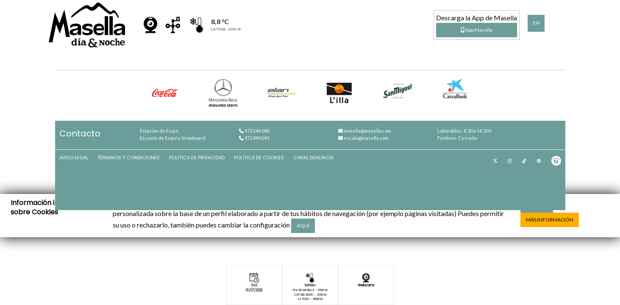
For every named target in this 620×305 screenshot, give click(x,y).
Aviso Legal (80, 172)
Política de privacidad (204, 172)
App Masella (476, 30)
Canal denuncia (321, 172)
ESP (536, 23)
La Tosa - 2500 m (310, 302)
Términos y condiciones (135, 172)
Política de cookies (267, 172)
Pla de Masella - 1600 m (310, 291)
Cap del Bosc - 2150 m (310, 296)
